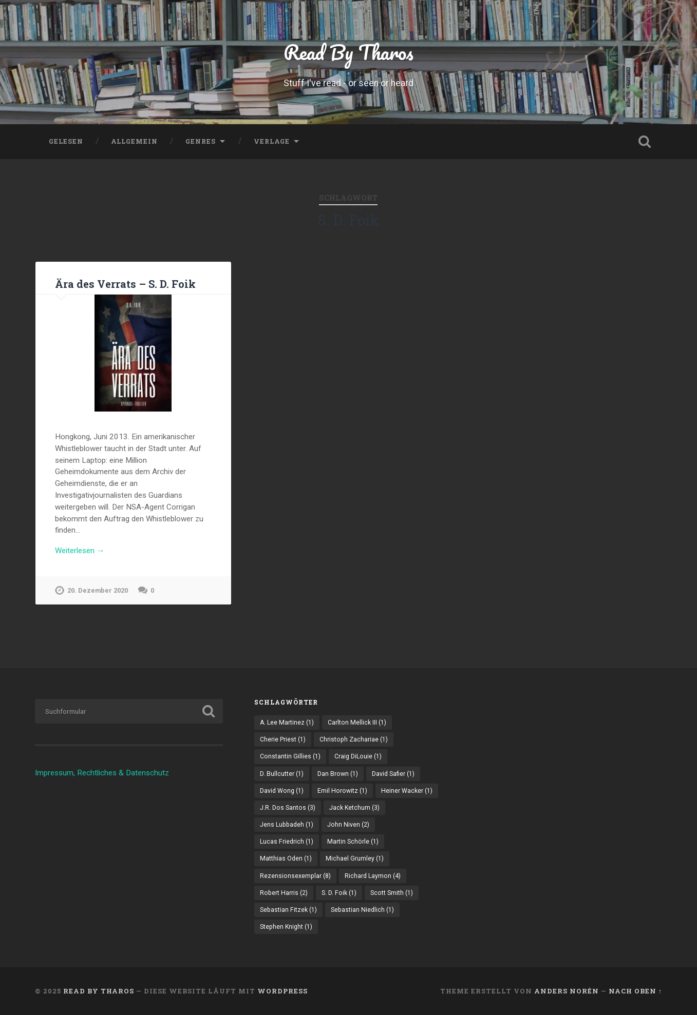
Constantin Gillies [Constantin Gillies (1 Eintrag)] (290, 756)
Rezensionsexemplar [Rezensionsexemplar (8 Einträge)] (295, 876)
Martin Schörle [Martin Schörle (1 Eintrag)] (353, 841)
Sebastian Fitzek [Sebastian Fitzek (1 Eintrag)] (288, 909)
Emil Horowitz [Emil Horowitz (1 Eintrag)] (342, 790)
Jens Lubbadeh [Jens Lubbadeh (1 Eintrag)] (286, 824)
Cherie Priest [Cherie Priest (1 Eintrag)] (283, 739)
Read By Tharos (348, 52)
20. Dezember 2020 (97, 590)
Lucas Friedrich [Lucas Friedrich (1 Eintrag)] (286, 841)
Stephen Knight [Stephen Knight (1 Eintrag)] (286, 926)
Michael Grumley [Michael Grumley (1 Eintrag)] (355, 858)
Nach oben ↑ (635, 991)
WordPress (282, 991)
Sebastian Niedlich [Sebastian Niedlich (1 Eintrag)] (362, 909)
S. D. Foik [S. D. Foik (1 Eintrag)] (339, 892)
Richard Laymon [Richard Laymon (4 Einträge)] (373, 876)
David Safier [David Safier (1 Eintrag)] (393, 773)
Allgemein (134, 141)
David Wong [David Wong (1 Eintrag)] (282, 790)
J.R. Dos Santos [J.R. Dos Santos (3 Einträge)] (287, 807)
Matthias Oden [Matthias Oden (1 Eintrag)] (286, 858)
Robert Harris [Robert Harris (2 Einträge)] (284, 892)
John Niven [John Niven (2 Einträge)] (348, 824)
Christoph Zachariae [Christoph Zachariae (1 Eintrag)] (353, 739)
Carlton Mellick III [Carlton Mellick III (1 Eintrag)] (357, 722)
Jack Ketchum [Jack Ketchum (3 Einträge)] (354, 807)
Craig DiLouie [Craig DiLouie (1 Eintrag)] (358, 756)
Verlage (272, 141)
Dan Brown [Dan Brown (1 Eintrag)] (337, 773)
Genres (200, 141)
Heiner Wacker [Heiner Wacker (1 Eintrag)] (406, 790)
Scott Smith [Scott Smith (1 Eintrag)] (391, 892)
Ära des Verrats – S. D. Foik (125, 283)
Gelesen (66, 141)
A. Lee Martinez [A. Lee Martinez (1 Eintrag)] (287, 722)
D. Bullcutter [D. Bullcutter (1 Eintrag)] (282, 773)
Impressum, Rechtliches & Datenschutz (102, 772)
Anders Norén (566, 991)
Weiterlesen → (79, 550)
